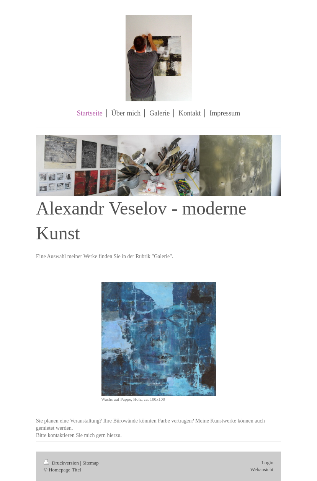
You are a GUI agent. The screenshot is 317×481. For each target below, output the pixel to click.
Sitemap (90, 463)
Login (267, 462)
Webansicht (261, 469)
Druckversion (62, 463)
